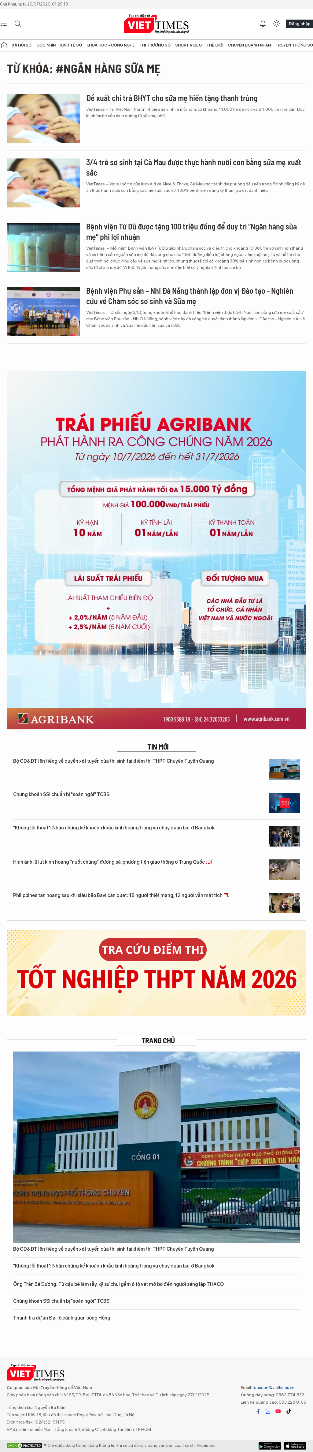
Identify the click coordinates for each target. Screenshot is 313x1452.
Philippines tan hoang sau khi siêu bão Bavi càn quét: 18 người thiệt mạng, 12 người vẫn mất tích (121, 895)
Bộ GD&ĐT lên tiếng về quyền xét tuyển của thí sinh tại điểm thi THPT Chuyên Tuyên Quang (113, 761)
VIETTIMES (156, 24)
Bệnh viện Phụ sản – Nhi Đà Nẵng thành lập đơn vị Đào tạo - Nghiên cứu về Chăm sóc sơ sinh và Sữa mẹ (189, 296)
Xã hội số (21, 45)
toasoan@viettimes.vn (273, 1387)
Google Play (295, 1446)
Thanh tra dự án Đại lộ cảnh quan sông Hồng (61, 1318)
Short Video (188, 45)
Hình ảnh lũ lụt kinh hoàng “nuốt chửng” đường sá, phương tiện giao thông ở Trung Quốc (112, 862)
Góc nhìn (46, 45)
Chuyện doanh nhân (249, 45)
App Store (270, 1446)
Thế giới (214, 45)
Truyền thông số (294, 45)
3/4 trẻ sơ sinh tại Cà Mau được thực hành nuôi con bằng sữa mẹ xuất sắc (193, 167)
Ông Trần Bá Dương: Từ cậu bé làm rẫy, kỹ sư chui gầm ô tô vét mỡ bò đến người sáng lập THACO (122, 1284)
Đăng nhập (300, 23)
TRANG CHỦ (158, 1040)
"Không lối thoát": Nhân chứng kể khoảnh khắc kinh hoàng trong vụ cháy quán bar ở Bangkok (113, 828)
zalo (268, 1411)
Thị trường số (155, 45)
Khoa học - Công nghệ (110, 45)
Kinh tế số (71, 45)
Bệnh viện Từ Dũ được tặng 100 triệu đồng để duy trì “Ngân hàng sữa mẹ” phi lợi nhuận (191, 231)
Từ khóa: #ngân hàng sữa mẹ (83, 68)
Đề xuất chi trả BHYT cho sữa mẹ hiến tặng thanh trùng (172, 97)
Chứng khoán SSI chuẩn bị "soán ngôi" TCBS (61, 794)
